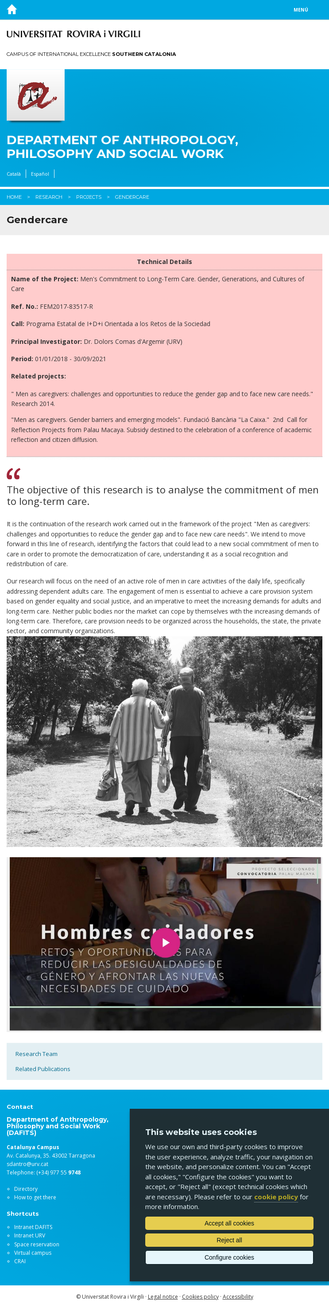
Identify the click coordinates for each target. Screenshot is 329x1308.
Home (14, 197)
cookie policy (276, 1196)
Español (40, 173)
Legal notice (163, 1296)
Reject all (229, 1240)
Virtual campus (32, 1253)
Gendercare (132, 197)
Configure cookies (229, 1257)
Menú (301, 10)
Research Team (36, 1054)
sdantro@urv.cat (27, 1164)
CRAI (20, 1261)
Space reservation (36, 1244)
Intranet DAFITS (33, 1227)
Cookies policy (200, 1296)
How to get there (35, 1197)
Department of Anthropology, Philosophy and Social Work (122, 147)
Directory (26, 1189)
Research (48, 197)
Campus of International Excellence (91, 54)
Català (14, 173)
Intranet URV (29, 1235)
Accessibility (238, 1296)
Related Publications (42, 1069)
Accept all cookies (229, 1223)
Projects (88, 197)
